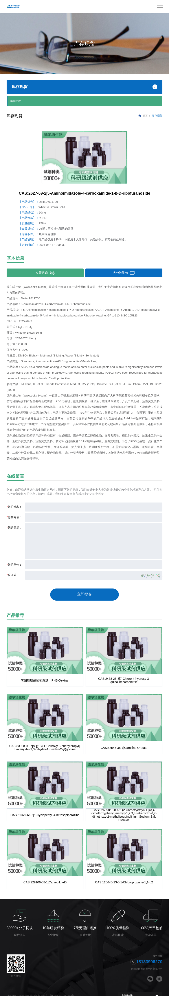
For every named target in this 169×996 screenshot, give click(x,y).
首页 (145, 115)
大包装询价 (124, 272)
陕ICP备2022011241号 (62, 989)
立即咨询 (45, 272)
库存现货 (15, 100)
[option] (84, 156)
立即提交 (84, 592)
